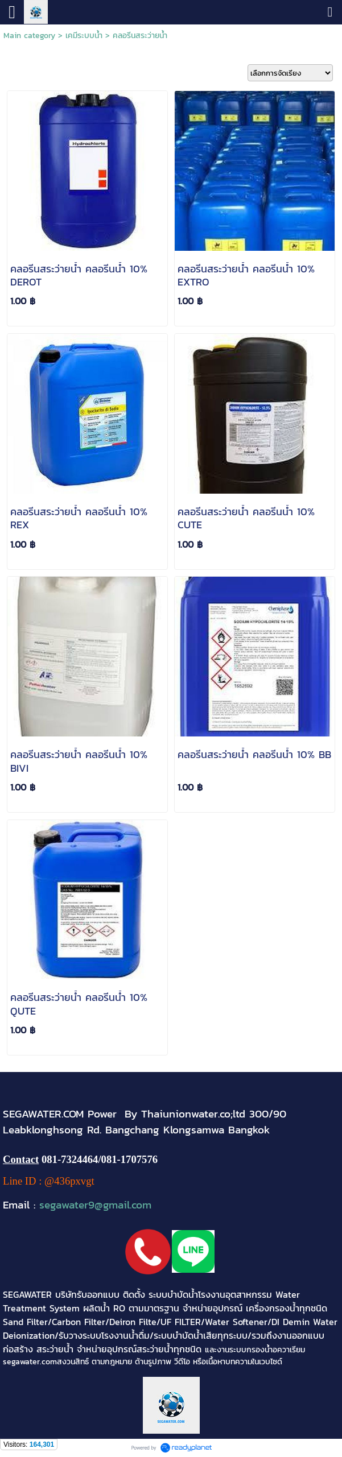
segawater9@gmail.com (95, 1204)
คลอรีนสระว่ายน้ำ (140, 36)
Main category (29, 36)
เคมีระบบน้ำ (83, 36)
